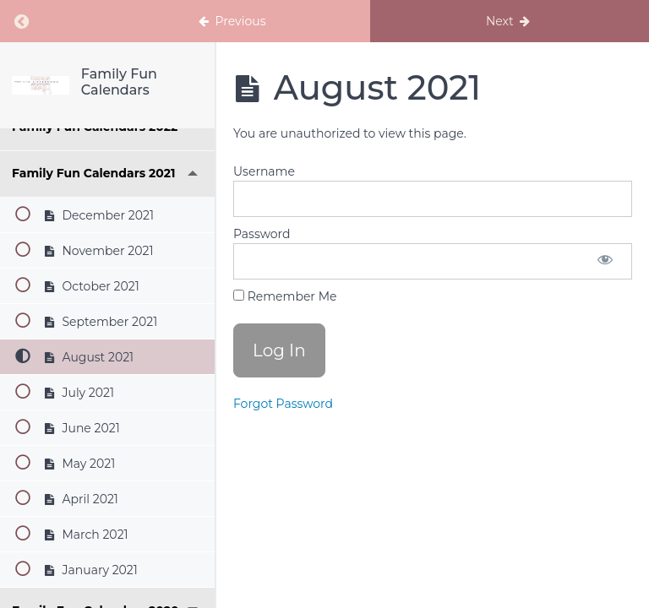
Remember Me (284, 296)
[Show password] (605, 261)
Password (261, 234)
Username (264, 171)
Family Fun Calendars (119, 82)
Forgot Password (283, 403)
